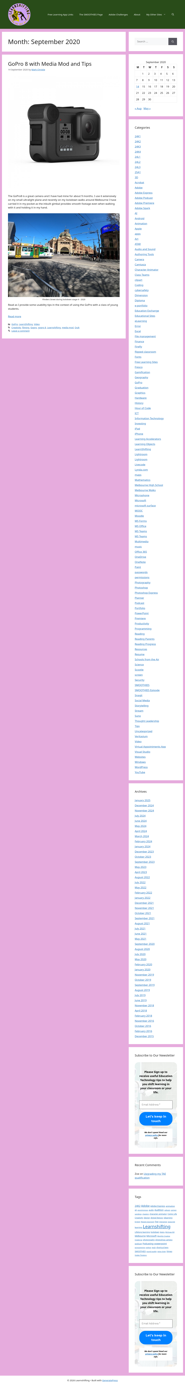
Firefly (138, 346)
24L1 (137, 157)
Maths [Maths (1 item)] (162, 1232)
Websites (140, 757)
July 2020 (140, 954)
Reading (140, 633)
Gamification (142, 372)
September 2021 (145, 918)
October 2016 (143, 1026)
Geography (141, 377)
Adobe (139, 187)
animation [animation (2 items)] (170, 1206)
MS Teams (141, 531)
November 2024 (144, 810)
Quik (77, 327)
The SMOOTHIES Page (91, 14)
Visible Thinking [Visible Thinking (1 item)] (141, 1255)
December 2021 (144, 903)
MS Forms (141, 521)
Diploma (140, 300)
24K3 (138, 146)
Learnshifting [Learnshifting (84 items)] (157, 1226)
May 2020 (140, 959)
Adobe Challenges (118, 14)
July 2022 (140, 882)
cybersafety (142, 290)
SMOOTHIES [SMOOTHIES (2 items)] (140, 1251)
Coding (139, 285)
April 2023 (141, 872)
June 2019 (141, 1000)
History (139, 403)
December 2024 (144, 805)
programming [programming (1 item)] (140, 1248)
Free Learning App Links (60, 14)
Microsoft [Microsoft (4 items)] (151, 1235)
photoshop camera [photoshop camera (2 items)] (163, 1239)
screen (139, 675)
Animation (141, 223)
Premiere (140, 618)
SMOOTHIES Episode (147, 690)
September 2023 (145, 862)
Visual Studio (142, 751)
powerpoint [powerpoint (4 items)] (160, 1243)
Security (139, 680)
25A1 (138, 172)
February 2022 (143, 892)
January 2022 (142, 897)
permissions (142, 577)
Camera (139, 259)
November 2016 (144, 1021)
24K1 (138, 136)
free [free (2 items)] (157, 1221)
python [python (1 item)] (148, 1248)
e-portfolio (141, 305)
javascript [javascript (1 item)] (171, 1222)
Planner (139, 598)
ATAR (138, 244)
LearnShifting (26, 324)
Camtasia (140, 264)
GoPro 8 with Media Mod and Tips (50, 63)
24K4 (138, 151)
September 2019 (145, 985)
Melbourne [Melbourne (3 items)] (140, 1235)
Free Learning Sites (146, 362)
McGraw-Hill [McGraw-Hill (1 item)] (170, 1232)
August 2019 (142, 990)
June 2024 (141, 821)
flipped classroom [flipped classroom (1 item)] (147, 1222)
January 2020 (142, 969)
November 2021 (144, 908)
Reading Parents (145, 639)
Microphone (142, 495)
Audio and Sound (145, 249)
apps (138, 233)
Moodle (139, 516)
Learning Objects (145, 444)
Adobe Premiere (144, 203)
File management (145, 336)
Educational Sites (145, 316)
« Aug (138, 108)
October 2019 (143, 980)
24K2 (138, 141)
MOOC (139, 510)
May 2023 (140, 867)
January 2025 (142, 800)
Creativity (16, 327)
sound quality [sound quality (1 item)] (151, 1251)
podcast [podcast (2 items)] (138, 1243)
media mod (67, 327)
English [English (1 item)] (137, 1222)
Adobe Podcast (144, 198)
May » (147, 108)
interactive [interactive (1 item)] (163, 1222)
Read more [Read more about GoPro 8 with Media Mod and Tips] (14, 316)
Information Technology (149, 418)
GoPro (14, 324)
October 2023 (143, 856)
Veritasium (141, 736)
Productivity (142, 623)
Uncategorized (143, 731)
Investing (140, 423)
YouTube (140, 772)
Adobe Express (144, 192)
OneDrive (140, 557)
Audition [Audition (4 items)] (159, 1209)
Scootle (139, 669)
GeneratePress (110, 1380)
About (137, 14)
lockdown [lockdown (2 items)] (155, 1232)
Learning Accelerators (148, 439)
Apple (138, 228)
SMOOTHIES (142, 685)
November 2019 (144, 974)
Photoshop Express (146, 592)
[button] (173, 14)
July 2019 (140, 995)
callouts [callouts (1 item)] (167, 1210)
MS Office (140, 526)
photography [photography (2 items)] (149, 1239)
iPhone (139, 433)
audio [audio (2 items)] (151, 1210)
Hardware (141, 398)
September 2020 (145, 944)
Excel (138, 331)
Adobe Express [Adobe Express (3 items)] (157, 1206)
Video (37, 324)
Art (136, 239)
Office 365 (141, 551)
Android (139, 218)
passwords (141, 572)
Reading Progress (145, 644)
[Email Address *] (155, 1105)
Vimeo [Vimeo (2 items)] (169, 1251)
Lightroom (141, 454)
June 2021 (141, 933)
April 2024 (141, 831)
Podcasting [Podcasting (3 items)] (148, 1243)
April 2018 (141, 1010)
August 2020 (142, 949)
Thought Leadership (147, 721)
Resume (139, 654)
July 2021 (140, 928)
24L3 (137, 167)
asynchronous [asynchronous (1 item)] (142, 1210)
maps (138, 474)
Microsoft (140, 500)
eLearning (141, 321)
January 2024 (142, 846)
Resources (141, 649)
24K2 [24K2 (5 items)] (137, 1206)
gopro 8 (42, 327)
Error (138, 326)
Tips (137, 726)
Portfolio (140, 608)
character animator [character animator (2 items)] (158, 1214)
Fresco (139, 367)
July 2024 (140, 815)
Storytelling (141, 705)
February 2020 (143, 964)
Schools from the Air (147, 659)
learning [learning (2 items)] (138, 1227)
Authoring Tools (144, 254)
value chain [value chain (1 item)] (161, 1251)
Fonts (138, 357)
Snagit (138, 695)
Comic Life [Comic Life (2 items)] (172, 1214)
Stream (139, 710)
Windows (140, 762)
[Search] (172, 41)
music (138, 546)
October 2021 (143, 913)
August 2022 (142, 877)
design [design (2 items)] (147, 1217)
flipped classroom (145, 351)
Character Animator (146, 269)
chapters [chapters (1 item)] (145, 1214)
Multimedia (141, 541)
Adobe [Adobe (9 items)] (145, 1206)
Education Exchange (147, 310)
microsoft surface (145, 505)
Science (139, 664)
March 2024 (142, 836)
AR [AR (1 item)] (136, 1210)
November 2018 (144, 1005)
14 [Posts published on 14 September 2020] (137, 86)
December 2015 (144, 1036)
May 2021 (140, 938)
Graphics (140, 392)
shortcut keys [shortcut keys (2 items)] (162, 1247)
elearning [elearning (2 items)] (168, 1217)
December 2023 (144, 851)
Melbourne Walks (145, 490)
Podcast (139, 603)
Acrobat (139, 182)
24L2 (137, 162)
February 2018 (143, 1015)
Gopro (33, 327)
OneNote (140, 562)
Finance (139, 341)
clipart (138, 280)
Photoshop (141, 587)
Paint (138, 567)
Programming (143, 628)
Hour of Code (143, 408)
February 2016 (143, 1031)
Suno (138, 716)
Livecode (140, 464)
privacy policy (151, 1135)
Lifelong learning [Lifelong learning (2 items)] (142, 1232)
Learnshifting (54, 327)
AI (136, 213)
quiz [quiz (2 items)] (154, 1247)
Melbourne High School (149, 485)
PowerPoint (142, 613)
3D (136, 177)
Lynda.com (141, 469)
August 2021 (142, 923)
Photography (142, 582)
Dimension (141, 295)
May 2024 (140, 826)
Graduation (141, 387)
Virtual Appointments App (150, 746)
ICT (137, 413)
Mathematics (142, 480)
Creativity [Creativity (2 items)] (139, 1217)
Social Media (142, 700)
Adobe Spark (142, 208)
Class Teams (142, 274)
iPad (137, 428)
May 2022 (140, 887)
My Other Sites (157, 14)
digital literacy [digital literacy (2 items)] (157, 1217)
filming (25, 327)
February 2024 (143, 841)
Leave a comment (20, 330)
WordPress (141, 767)
